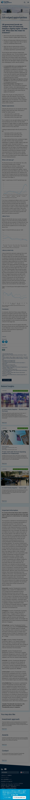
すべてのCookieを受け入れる (19, 797)
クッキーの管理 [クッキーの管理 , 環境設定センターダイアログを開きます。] (7, 797)
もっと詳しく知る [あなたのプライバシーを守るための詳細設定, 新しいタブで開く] (14, 794)
